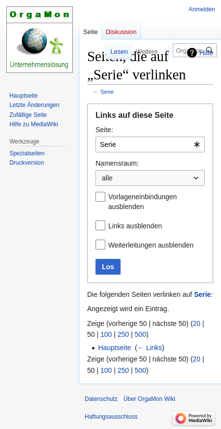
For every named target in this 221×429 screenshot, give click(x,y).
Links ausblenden (135, 226)
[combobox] (150, 144)
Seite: (104, 130)
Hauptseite (114, 348)
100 (106, 334)
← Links (149, 348)
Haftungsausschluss (111, 416)
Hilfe (206, 53)
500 (140, 334)
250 (123, 334)
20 (197, 323)
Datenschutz (101, 398)
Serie (107, 91)
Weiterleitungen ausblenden (150, 245)
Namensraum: (117, 163)
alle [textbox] (107, 178)
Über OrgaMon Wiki (149, 398)
